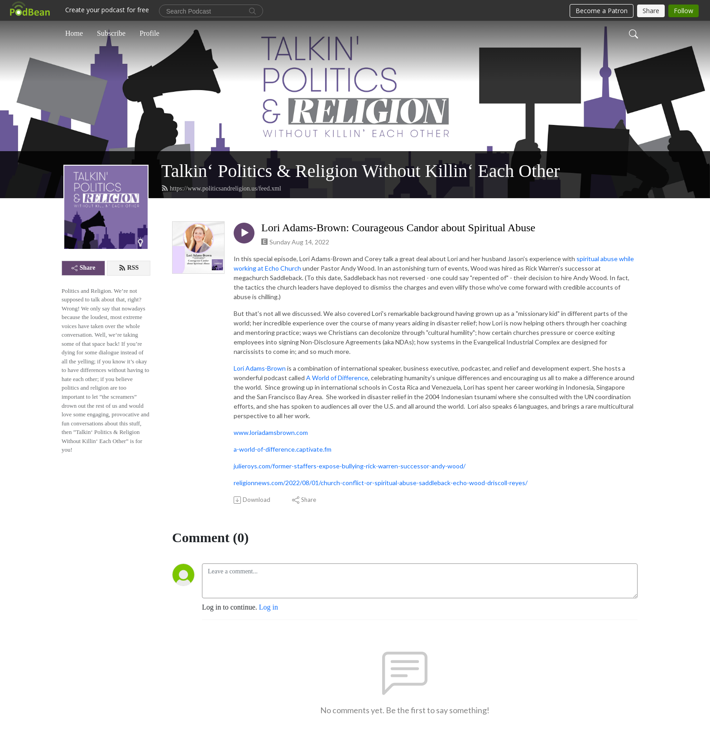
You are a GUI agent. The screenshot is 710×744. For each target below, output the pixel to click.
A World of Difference (337, 378)
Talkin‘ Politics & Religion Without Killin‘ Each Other (360, 171)
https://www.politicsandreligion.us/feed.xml (221, 188)
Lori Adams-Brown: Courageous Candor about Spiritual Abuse (398, 228)
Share (84, 267)
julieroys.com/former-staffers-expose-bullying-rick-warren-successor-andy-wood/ (349, 466)
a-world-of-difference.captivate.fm (282, 449)
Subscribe (111, 33)
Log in (268, 607)
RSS (129, 268)
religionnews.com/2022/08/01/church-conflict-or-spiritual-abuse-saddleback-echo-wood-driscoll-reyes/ (381, 482)
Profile (149, 33)
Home (74, 33)
